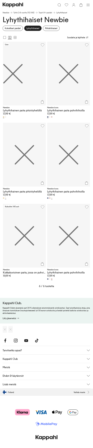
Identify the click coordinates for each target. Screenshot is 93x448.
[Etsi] (59, 5)
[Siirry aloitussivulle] (13, 5)
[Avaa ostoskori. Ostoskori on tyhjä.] (80, 5)
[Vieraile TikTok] (36, 340)
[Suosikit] (66, 5)
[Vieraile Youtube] (26, 340)
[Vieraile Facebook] (5, 340)
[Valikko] (88, 5)
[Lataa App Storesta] (5, 329)
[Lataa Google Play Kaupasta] (10, 329)
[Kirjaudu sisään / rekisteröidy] (73, 5)
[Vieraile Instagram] (15, 340)
